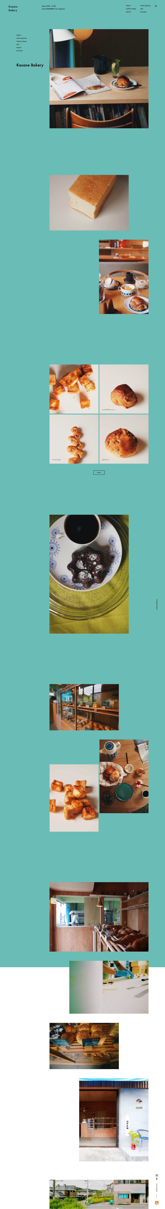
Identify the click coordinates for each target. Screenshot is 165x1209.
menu (128, 6)
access (143, 12)
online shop (131, 9)
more (99, 472)
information (145, 6)
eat (141, 9)
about (128, 12)
